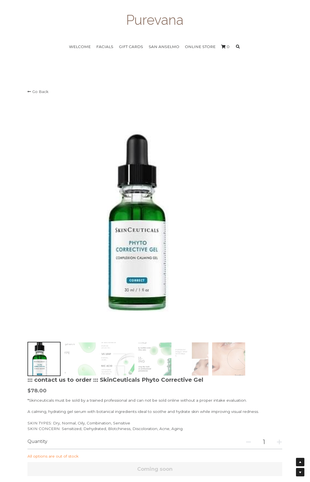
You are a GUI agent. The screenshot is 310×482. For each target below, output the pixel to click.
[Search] (238, 47)
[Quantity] (231, 200)
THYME (58, 339)
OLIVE (74, 339)
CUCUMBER (104, 339)
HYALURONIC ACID (70, 361)
